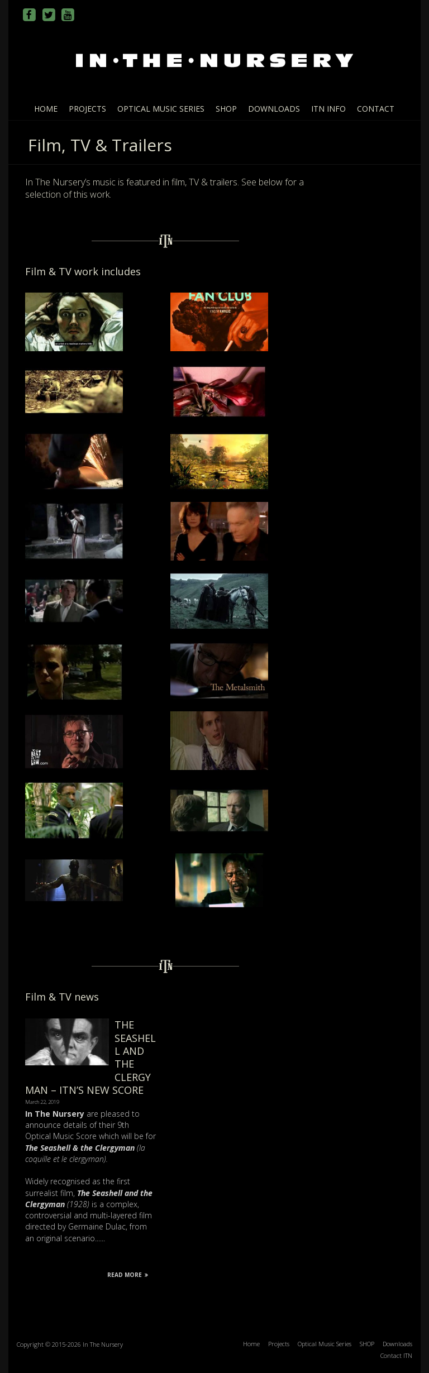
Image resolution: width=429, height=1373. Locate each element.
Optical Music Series (160, 108)
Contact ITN (396, 1355)
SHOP (226, 108)
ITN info (328, 108)
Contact (375, 108)
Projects (87, 108)
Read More (127, 1274)
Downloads (274, 108)
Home (46, 108)
